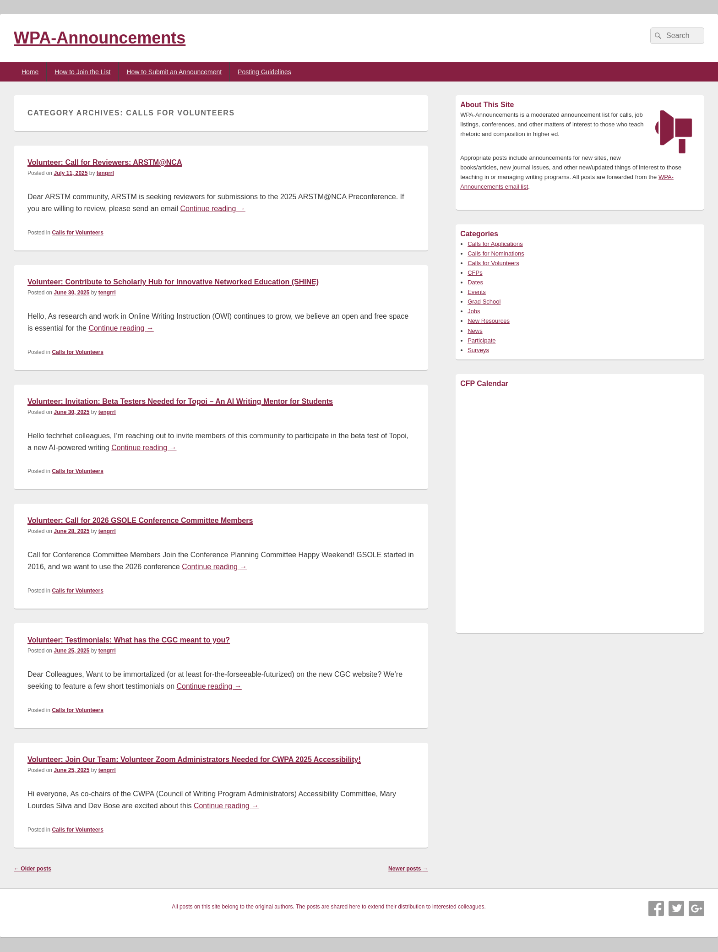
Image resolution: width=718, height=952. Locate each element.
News (475, 330)
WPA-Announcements (99, 37)
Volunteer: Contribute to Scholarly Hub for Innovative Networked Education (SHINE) (173, 282)
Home (30, 72)
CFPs (475, 272)
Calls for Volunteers (77, 232)
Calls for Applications (495, 243)
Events (477, 291)
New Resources (489, 320)
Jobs (474, 311)
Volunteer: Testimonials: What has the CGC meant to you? (128, 640)
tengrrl (105, 173)
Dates (475, 282)
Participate (481, 340)
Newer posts (408, 868)
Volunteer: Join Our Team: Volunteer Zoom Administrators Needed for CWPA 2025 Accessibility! (194, 759)
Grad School (484, 301)
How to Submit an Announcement (174, 72)
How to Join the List (82, 72)
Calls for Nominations (496, 253)
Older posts (32, 868)
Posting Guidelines (264, 72)
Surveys (478, 350)
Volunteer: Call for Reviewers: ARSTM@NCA (104, 162)
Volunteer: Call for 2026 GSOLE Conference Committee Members (140, 520)
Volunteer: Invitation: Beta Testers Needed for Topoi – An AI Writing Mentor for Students (180, 401)
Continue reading (212, 208)
